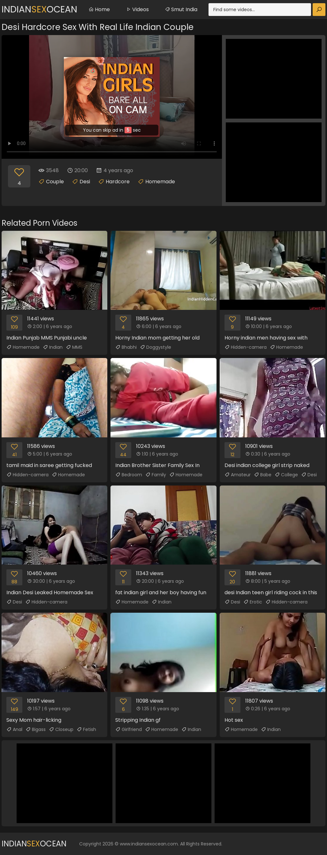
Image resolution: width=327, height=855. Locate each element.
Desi (85, 181)
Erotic (252, 601)
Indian (53, 347)
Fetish (86, 729)
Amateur (237, 474)
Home (99, 9)
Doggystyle (155, 347)
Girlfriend (128, 729)
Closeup (61, 729)
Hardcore (118, 181)
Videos (137, 9)
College (286, 474)
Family (155, 474)
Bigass (36, 729)
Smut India (181, 9)
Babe (262, 474)
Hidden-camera (245, 347)
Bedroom (128, 474)
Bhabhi (126, 347)
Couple (55, 181)
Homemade (160, 181)
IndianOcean (39, 9)
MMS (74, 347)
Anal (14, 729)
